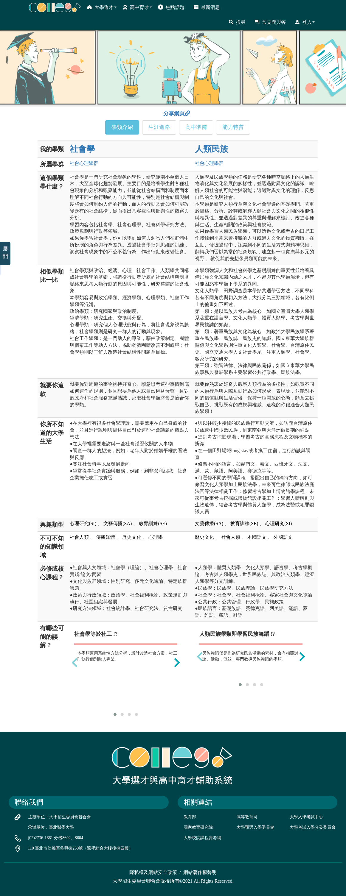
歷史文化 (131, 537)
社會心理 (84, 163)
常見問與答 (270, 22)
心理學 (155, 537)
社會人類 (79, 537)
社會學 (82, 149)
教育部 (190, 817)
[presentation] (74, 662)
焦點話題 (171, 7)
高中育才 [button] (137, 7)
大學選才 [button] (102, 7)
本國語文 (256, 537)
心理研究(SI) (83, 523)
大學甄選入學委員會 (255, 827)
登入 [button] (305, 22)
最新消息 (206, 7)
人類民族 (211, 149)
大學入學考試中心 (306, 817)
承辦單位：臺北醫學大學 (51, 827)
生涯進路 (159, 127)
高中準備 (196, 127)
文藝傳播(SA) (117, 523)
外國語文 (283, 537)
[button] (115, 714)
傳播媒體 (105, 537)
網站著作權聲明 (200, 872)
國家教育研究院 (198, 827)
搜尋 (237, 22)
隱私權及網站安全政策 (153, 872)
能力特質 (233, 127)
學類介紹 (122, 127)
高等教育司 (247, 817)
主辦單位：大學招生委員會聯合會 (59, 817)
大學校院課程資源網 (202, 838)
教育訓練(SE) (153, 523)
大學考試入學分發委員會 (313, 827)
